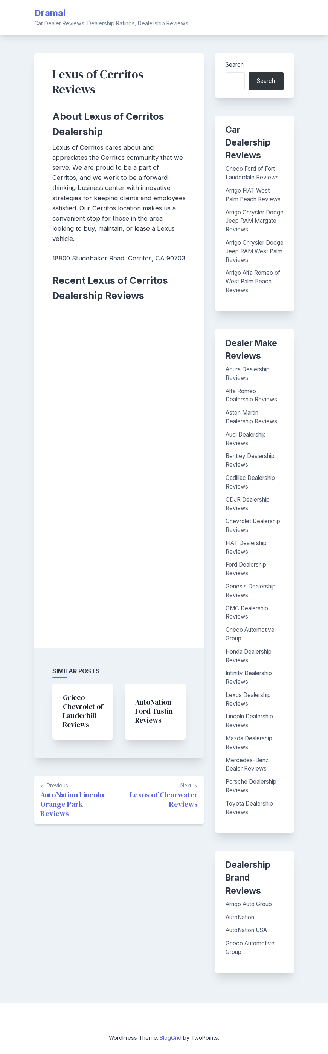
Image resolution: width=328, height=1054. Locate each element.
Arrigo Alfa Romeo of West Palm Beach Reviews (253, 281)
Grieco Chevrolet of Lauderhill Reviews (83, 710)
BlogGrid (171, 1037)
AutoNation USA (246, 930)
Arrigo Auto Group (249, 904)
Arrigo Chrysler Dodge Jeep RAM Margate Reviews (255, 221)
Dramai (50, 13)
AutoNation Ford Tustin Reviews (154, 711)
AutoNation (240, 917)
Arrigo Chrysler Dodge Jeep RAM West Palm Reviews (255, 251)
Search (235, 64)
